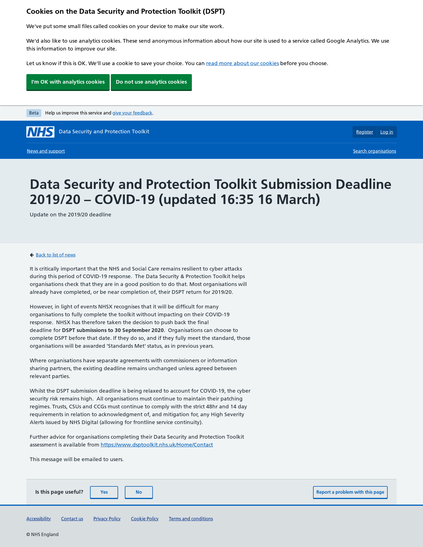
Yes (104, 492)
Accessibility (38, 518)
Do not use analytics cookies (151, 82)
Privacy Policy (107, 518)
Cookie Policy (144, 518)
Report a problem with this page (350, 492)
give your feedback (132, 113)
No (139, 492)
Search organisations (374, 151)
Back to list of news (55, 255)
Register (364, 132)
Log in (386, 132)
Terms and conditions (191, 518)
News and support (46, 151)
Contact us (72, 518)
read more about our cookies (242, 63)
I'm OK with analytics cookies (68, 82)
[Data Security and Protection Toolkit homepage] (87, 132)
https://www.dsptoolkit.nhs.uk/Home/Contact (157, 444)
